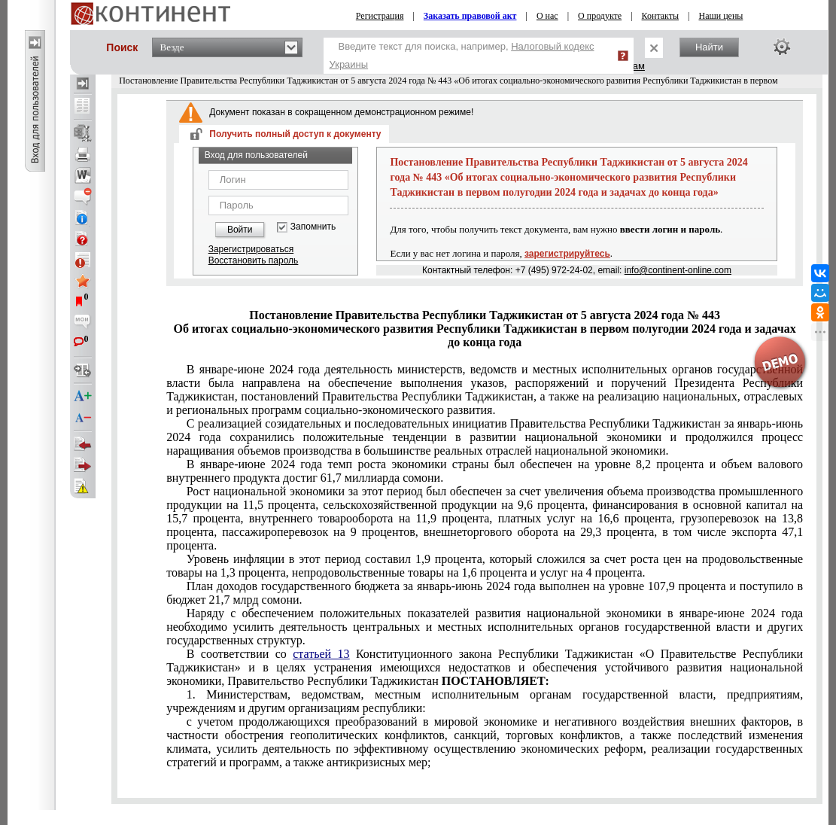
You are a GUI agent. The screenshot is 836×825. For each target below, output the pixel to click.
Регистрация (380, 16)
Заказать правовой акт (470, 16)
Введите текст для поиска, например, (462, 55)
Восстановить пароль (253, 260)
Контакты (660, 16)
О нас (547, 16)
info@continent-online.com (678, 270)
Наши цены (720, 16)
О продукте (600, 16)
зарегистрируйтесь (567, 253)
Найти (709, 47)
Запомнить (313, 227)
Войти (240, 229)
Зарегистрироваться (250, 249)
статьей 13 (321, 653)
